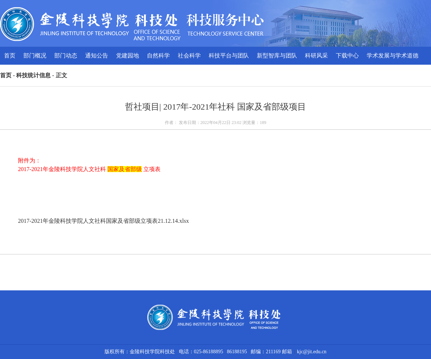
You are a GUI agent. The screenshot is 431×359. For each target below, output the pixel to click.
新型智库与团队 (277, 55)
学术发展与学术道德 (392, 55)
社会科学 (189, 55)
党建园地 (127, 55)
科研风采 (316, 55)
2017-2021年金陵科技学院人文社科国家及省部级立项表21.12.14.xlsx (103, 221)
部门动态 (65, 55)
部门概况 (34, 55)
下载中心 (347, 55)
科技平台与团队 (229, 55)
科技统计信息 (33, 75)
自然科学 (158, 55)
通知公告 (96, 55)
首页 (9, 55)
